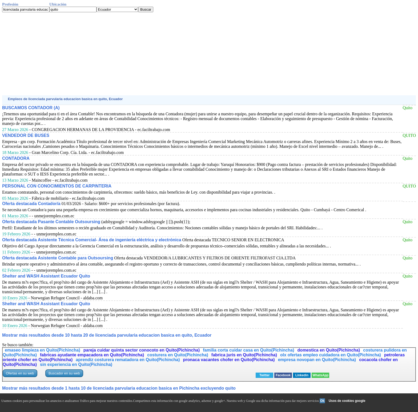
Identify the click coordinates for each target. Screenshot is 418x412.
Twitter (264, 375)
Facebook (283, 375)
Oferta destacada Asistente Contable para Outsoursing (57, 258)
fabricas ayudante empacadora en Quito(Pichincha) (92, 355)
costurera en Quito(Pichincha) (177, 355)
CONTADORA (16, 158)
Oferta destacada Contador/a (31, 203)
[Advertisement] (162, 54)
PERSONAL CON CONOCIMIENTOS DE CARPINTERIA (56, 186)
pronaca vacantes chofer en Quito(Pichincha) (229, 359)
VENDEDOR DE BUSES (25, 135)
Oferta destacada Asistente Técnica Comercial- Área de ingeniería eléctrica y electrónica (91, 240)
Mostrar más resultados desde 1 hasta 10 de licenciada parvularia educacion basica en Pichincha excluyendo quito (119, 388)
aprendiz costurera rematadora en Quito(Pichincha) (128, 359)
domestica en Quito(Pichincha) (329, 350)
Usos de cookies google (347, 401)
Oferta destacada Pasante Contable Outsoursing (51, 221)
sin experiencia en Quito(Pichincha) (76, 364)
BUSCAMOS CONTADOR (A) (31, 107)
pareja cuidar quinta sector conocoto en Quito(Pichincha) (141, 350)
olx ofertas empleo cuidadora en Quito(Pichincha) (330, 355)
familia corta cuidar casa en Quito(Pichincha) (248, 350)
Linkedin (301, 375)
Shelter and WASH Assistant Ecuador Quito (46, 276)
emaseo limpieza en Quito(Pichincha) (42, 350)
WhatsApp (320, 375)
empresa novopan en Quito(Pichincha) (317, 359)
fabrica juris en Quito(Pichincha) (244, 355)
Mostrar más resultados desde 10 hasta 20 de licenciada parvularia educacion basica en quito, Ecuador (106, 335)
